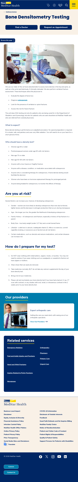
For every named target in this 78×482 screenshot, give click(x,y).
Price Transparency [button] (11, 438)
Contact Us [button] (11, 472)
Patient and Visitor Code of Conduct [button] (53, 431)
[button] (48, 5)
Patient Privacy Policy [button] (12, 434)
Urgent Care (44, 364)
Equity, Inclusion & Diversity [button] (14, 418)
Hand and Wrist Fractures (16, 365)
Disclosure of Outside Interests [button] (51, 414)
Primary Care (45, 359)
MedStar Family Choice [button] (48, 424)
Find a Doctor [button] (21, 27)
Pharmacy (44, 353)
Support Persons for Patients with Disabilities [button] (56, 441)
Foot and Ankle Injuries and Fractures (21, 356)
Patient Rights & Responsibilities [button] (52, 434)
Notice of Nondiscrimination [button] (50, 428)
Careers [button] (11, 467)
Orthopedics (44, 348)
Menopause (11, 381)
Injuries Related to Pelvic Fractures (20, 373)
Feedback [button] (43, 418)
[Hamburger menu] (74, 4)
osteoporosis (22, 100)
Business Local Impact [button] (12, 411)
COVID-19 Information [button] (48, 411)
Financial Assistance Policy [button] (14, 421)
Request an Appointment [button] (56, 27)
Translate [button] (11, 444)
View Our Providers (37, 322)
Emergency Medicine (15, 348)
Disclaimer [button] (8, 414)
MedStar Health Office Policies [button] (15, 428)
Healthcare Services (11, 12)
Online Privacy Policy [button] (11, 431)
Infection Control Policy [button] (12, 424)
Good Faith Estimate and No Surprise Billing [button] (56, 421)
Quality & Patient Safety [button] (49, 438)
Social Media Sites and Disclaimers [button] (16, 441)
